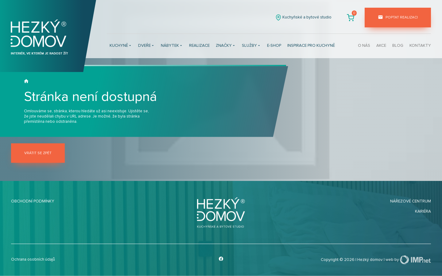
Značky (226, 46)
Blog (397, 45)
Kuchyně (121, 46)
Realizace (199, 45)
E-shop (274, 45)
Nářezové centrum (410, 201)
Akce (381, 45)
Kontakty (420, 45)
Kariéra (423, 211)
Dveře (146, 46)
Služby (251, 46)
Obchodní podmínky (32, 201)
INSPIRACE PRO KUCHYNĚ (311, 45)
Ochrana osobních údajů (33, 259)
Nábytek (172, 46)
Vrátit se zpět (38, 153)
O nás (364, 45)
